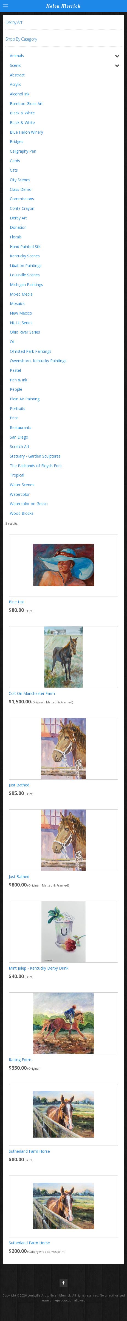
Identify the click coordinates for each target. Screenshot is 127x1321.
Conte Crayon (22, 208)
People (16, 389)
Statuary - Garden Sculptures (35, 456)
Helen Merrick (63, 6)
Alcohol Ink (19, 94)
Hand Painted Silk (25, 246)
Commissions (22, 198)
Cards (15, 160)
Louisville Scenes (25, 274)
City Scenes (20, 179)
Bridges (16, 141)
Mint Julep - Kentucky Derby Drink (38, 968)
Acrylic (15, 84)
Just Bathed (19, 785)
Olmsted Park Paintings (30, 351)
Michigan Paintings (26, 284)
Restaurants (20, 427)
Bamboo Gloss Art (26, 103)
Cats (14, 170)
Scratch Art (19, 446)
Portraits (17, 408)
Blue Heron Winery (26, 132)
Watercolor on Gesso (29, 503)
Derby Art (18, 218)
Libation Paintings (25, 265)
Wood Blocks (21, 513)
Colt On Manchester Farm (32, 693)
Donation (18, 227)
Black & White (22, 112)
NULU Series (21, 322)
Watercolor (20, 494)
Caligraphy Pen (23, 151)
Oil (12, 341)
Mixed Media (21, 294)
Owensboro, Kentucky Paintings (38, 360)
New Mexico (21, 313)
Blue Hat (16, 601)
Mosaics (17, 303)
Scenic (15, 65)
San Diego (19, 437)
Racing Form (20, 1059)
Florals (16, 237)
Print (14, 417)
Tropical (17, 475)
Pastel (15, 370)
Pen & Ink (18, 379)
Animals (17, 55)
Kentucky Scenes (25, 255)
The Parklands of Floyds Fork (36, 465)
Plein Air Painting (24, 398)
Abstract (17, 75)
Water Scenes (22, 484)
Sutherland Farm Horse (29, 1151)
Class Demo (21, 189)
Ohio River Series (25, 332)
